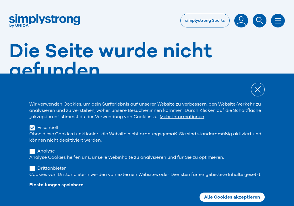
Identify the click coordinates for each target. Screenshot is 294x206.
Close (258, 97)
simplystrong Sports (205, 20)
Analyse (46, 158)
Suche (259, 20)
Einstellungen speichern (56, 192)
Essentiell (47, 135)
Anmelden (241, 20)
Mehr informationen (182, 124)
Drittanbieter (51, 176)
